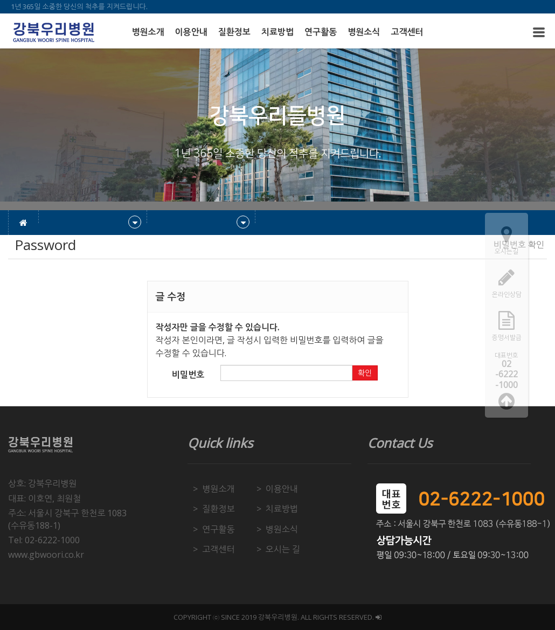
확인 (365, 373)
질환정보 (234, 32)
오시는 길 (283, 549)
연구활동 (320, 32)
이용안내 (191, 32)
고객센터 (407, 32)
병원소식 (364, 32)
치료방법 (277, 32)
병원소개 (147, 32)
